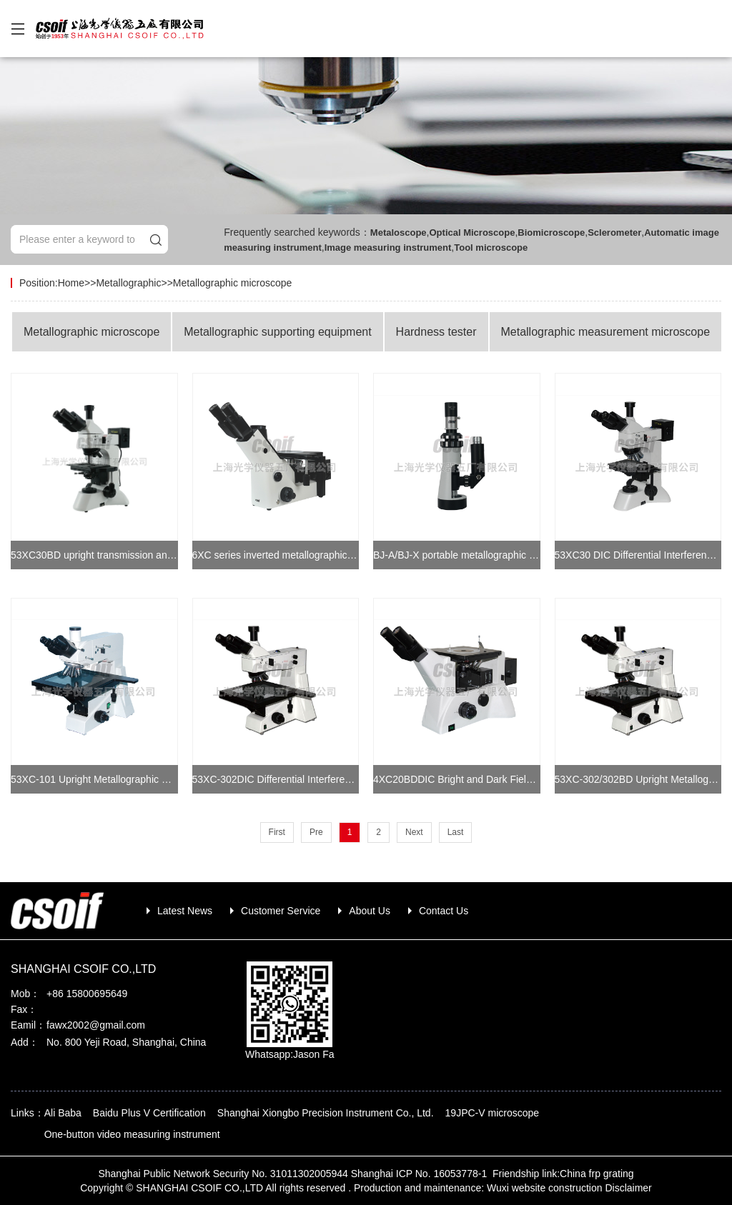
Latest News (184, 910)
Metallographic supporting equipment (277, 332)
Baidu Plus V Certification (149, 1113)
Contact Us (443, 910)
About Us (369, 910)
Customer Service (280, 910)
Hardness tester (436, 332)
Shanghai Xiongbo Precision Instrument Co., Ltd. (325, 1113)
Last (455, 832)
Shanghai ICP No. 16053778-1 (420, 1173)
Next (414, 832)
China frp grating (597, 1173)
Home (71, 283)
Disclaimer (628, 1188)
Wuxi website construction (545, 1188)
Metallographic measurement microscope (605, 332)
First (277, 832)
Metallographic (128, 283)
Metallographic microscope (232, 283)
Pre (316, 832)
